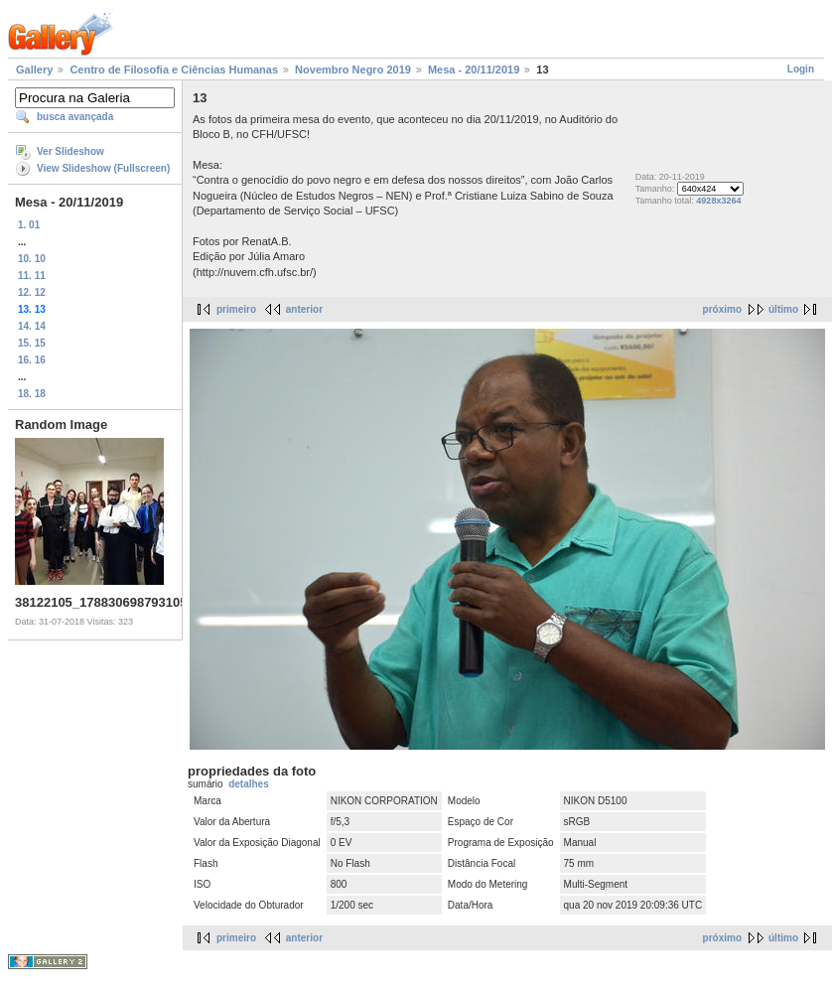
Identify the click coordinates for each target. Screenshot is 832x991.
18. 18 (32, 393)
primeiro (236, 309)
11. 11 (32, 275)
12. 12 (32, 292)
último (783, 309)
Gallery (34, 69)
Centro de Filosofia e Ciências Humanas (173, 69)
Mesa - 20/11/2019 (473, 69)
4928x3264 (718, 201)
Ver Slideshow (70, 151)
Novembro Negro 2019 (353, 69)
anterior (304, 309)
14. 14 (32, 326)
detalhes (248, 784)
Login (800, 69)
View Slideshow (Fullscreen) (103, 168)
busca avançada (75, 116)
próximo (722, 309)
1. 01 (29, 224)
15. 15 (32, 343)
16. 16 (32, 359)
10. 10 (32, 258)
